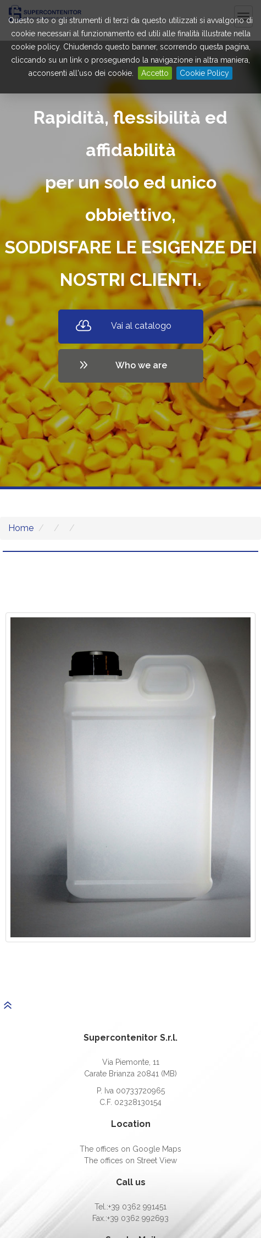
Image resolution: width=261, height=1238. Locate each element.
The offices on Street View (130, 1160)
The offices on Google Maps (130, 1149)
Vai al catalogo (141, 325)
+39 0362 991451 (137, 1206)
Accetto (155, 73)
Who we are (141, 365)
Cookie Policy (204, 73)
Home (21, 528)
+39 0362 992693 (138, 1218)
